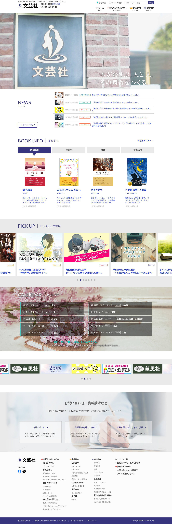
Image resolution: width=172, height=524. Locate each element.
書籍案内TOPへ (144, 141)
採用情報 (97, 476)
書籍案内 (75, 459)
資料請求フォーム (124, 467)
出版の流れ (47, 490)
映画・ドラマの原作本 (79, 479)
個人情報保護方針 (24, 521)
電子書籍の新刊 (77, 493)
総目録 (74, 500)
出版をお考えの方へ (51, 459)
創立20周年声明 (99, 489)
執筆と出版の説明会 (50, 503)
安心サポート (47, 493)
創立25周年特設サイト (102, 492)
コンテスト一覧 (48, 466)
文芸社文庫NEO (78, 486)
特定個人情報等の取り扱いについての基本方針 (50, 521)
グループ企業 (98, 472)
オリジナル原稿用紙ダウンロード (54, 480)
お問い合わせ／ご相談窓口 (127, 470)
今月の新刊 (75, 469)
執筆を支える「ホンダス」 (52, 509)
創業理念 (97, 485)
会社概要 (97, 463)
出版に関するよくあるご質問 (128, 463)
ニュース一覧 (27, 125)
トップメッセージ (100, 482)
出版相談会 (47, 486)
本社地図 (97, 466)
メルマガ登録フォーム (126, 474)
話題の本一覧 (76, 466)
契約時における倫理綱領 (102, 502)
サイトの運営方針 (77, 521)
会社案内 (97, 459)
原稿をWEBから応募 (50, 476)
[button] (77, 280)
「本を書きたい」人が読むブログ (54, 506)
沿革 (95, 469)
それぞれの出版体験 (50, 496)
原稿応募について (49, 473)
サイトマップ (92, 521)
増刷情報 (75, 476)
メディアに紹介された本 (80, 473)
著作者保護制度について (102, 499)
